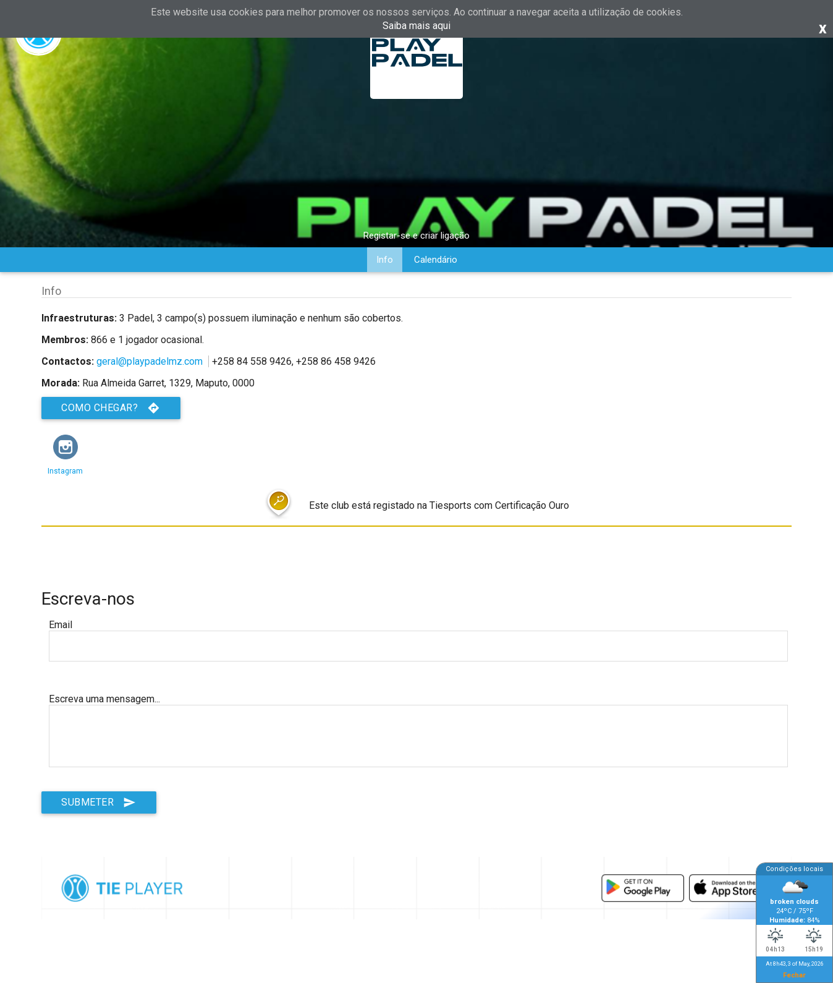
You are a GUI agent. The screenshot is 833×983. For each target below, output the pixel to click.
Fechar (794, 975)
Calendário (435, 259)
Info (384, 259)
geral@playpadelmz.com (149, 361)
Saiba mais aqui (416, 26)
